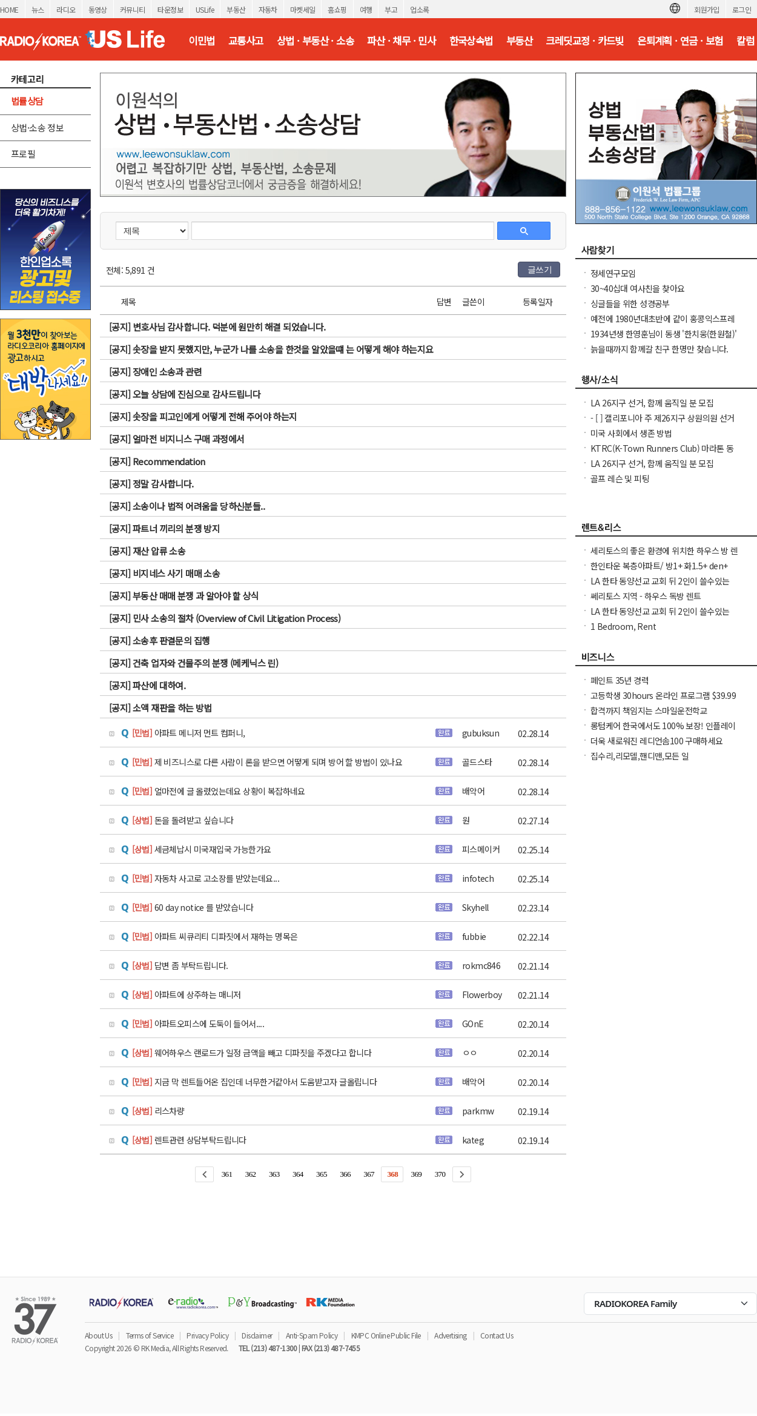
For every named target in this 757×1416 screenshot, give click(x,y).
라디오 (65, 9)
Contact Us (496, 1335)
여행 (366, 9)
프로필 (23, 153)
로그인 (741, 9)
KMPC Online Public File (386, 1335)
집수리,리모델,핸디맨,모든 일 (639, 756)
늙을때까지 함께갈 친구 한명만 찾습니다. (659, 349)
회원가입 (706, 9)
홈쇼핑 (337, 9)
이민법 (201, 40)
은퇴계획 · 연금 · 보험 (680, 40)
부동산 (235, 9)
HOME (9, 9)
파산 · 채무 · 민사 (401, 40)
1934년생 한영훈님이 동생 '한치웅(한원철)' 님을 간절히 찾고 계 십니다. (663, 340)
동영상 (97, 9)
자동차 (268, 9)
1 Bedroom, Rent (623, 626)
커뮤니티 (132, 9)
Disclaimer (257, 1335)
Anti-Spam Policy (311, 1335)
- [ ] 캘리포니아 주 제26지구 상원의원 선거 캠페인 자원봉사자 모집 (662, 424)
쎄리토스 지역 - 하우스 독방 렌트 (645, 596)
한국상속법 (471, 40)
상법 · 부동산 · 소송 (315, 40)
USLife (205, 9)
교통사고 (245, 40)
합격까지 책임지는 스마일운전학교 (648, 710)
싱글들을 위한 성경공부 (630, 303)
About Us (98, 1335)
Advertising (450, 1335)
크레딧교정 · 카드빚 (584, 40)
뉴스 (37, 9)
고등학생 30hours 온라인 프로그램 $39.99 (663, 695)
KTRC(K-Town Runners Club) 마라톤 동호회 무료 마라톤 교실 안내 (661, 454)
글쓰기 (539, 269)
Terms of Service (149, 1335)
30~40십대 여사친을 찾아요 (637, 288)
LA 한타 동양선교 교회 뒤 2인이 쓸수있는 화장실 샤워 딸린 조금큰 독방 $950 (660, 587)
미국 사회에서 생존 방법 (631, 433)
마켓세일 (303, 9)
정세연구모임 (612, 273)
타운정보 (170, 9)
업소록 (419, 9)
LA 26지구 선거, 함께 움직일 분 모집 (651, 403)
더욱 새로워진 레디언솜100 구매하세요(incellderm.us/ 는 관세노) (656, 747)
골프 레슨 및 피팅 (619, 478)
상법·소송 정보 (37, 127)
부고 (391, 9)
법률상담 (27, 100)
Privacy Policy (207, 1335)
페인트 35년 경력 (619, 680)
